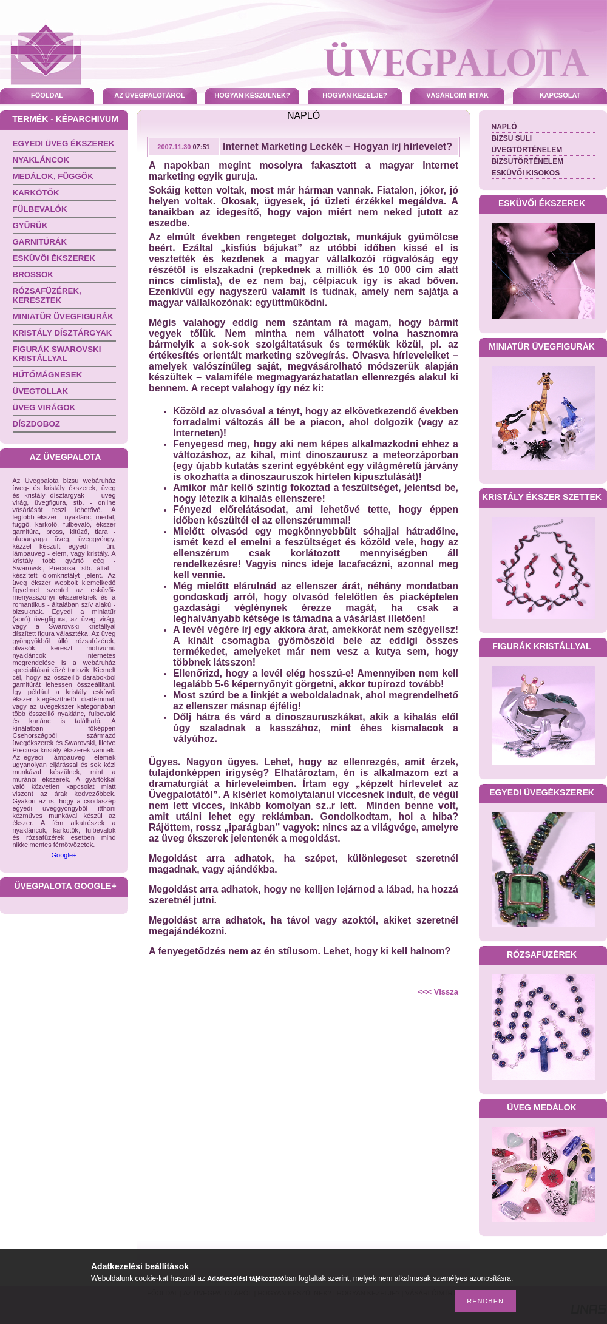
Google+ (64, 855)
